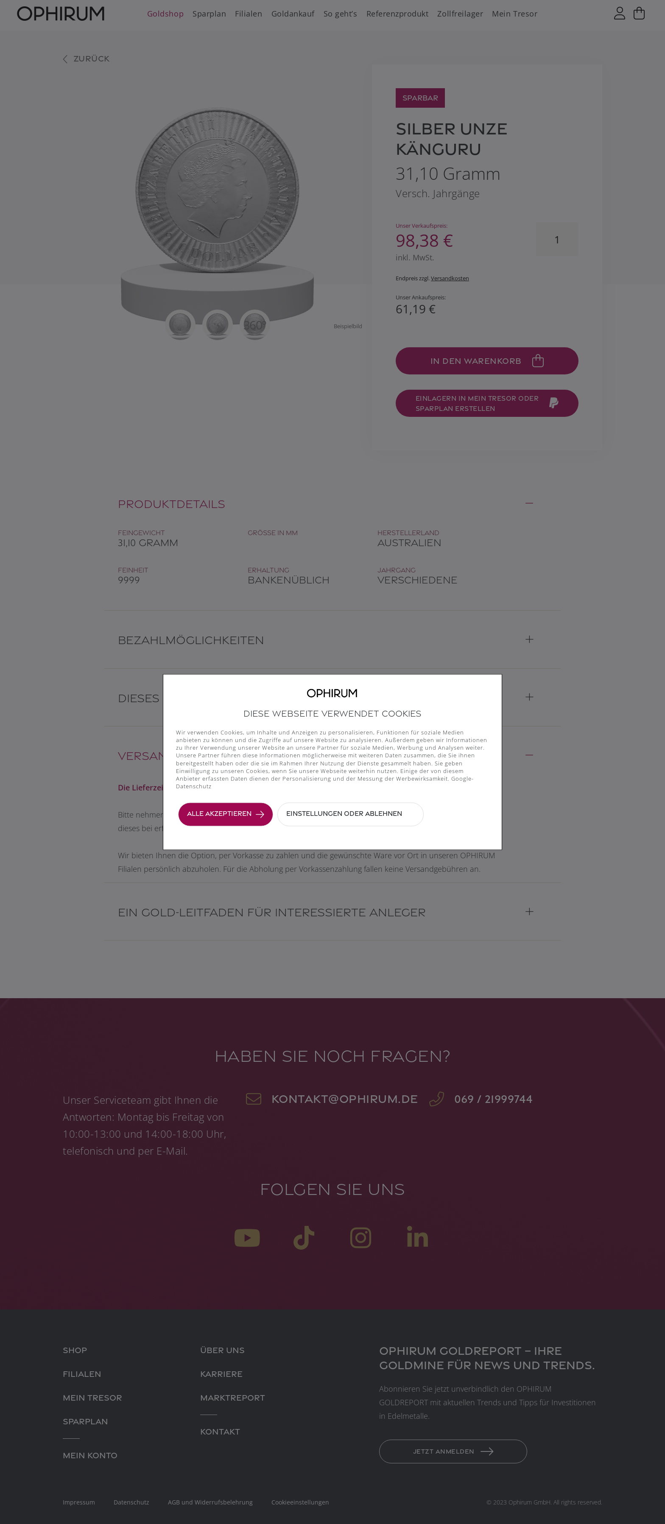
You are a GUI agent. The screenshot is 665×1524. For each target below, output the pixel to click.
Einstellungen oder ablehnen (344, 814)
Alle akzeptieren (219, 814)
